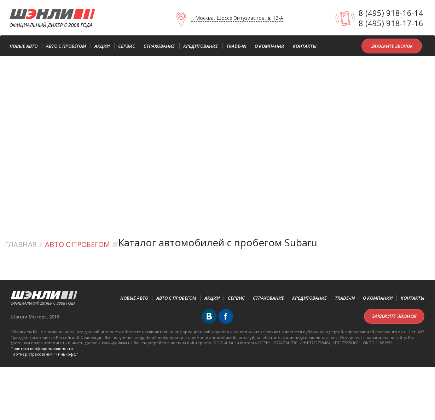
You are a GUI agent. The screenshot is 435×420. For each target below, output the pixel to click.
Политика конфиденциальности (42, 348)
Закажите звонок (392, 46)
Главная (21, 244)
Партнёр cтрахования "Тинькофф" (44, 354)
